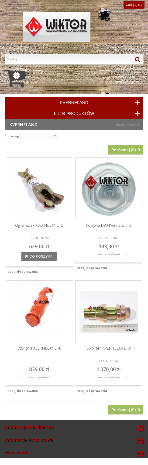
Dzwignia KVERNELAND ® (39, 348)
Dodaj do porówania (22, 271)
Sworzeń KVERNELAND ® (109, 348)
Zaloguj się (134, 5)
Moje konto (16, 452)
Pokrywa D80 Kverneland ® (109, 225)
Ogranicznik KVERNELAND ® (39, 225)
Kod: (33, 238)
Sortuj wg (12, 136)
